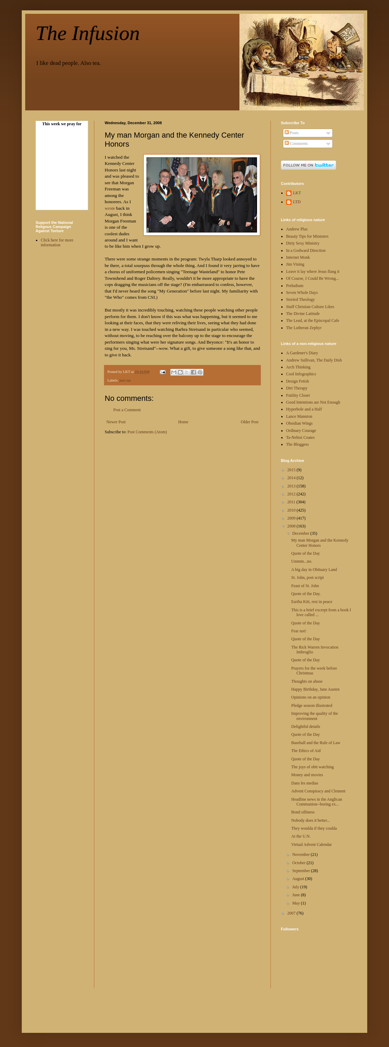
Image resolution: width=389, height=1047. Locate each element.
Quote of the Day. (306, 593)
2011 (292, 502)
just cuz (125, 380)
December (301, 533)
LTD (297, 201)
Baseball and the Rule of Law (315, 742)
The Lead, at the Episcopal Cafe (312, 320)
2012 (292, 494)
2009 (292, 518)
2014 (292, 477)
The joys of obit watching (312, 766)
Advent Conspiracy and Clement (318, 791)
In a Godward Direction (305, 250)
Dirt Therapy (296, 388)
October (299, 862)
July (296, 887)
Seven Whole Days (302, 292)
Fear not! (298, 631)
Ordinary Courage (301, 430)
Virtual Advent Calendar (311, 844)
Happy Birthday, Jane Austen (315, 689)
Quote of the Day (305, 553)
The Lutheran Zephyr (304, 327)
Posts (291, 132)
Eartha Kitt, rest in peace (311, 601)
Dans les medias (304, 783)
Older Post (249, 421)
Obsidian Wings (299, 423)
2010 (292, 510)
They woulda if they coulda (314, 828)
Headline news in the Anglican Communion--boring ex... (316, 802)
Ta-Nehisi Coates (300, 437)
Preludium (294, 285)
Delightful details (305, 726)
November (301, 854)
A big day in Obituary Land (314, 569)
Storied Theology (300, 299)
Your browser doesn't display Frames (62, 167)
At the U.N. (301, 836)
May (296, 903)
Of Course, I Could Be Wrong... (312, 278)
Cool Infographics (301, 374)
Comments (296, 143)
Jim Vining (295, 264)
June (296, 894)
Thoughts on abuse (307, 681)
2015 (292, 469)
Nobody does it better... (310, 820)
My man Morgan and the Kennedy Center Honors (319, 542)
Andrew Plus (296, 229)
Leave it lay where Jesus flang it (313, 271)
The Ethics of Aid (306, 750)
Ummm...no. (301, 561)
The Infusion (88, 33)
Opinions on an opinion (310, 697)
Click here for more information (57, 242)
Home (183, 421)
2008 (292, 526)
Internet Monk (298, 257)
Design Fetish (297, 381)
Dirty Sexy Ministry (303, 243)
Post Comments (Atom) (147, 431)
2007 (292, 913)
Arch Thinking (298, 367)
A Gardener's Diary (302, 352)
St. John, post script (307, 577)
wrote (110, 208)
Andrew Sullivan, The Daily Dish (314, 360)
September (301, 870)
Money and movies (307, 774)
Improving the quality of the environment (314, 716)
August (298, 878)
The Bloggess (297, 444)
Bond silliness (303, 812)
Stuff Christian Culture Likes (310, 306)
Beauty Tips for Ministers (307, 236)
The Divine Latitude (303, 313)
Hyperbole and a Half (304, 409)
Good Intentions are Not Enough (313, 402)
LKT (297, 192)
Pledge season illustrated (311, 705)
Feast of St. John (305, 585)
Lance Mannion (299, 416)
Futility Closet (298, 395)
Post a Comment (127, 409)
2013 (292, 486)
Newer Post (116, 421)
